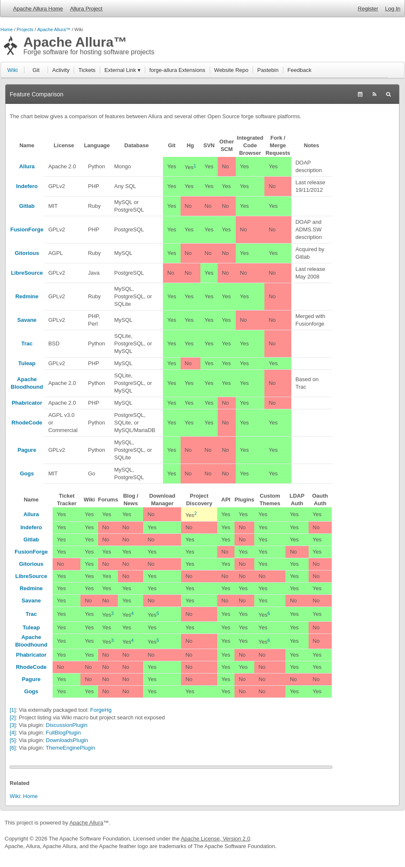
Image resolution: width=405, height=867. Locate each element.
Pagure (27, 450)
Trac (26, 343)
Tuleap (26, 363)
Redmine (26, 296)
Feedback (300, 70)
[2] (13, 717)
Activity (60, 70)
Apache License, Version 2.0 (215, 838)
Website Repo (231, 70)
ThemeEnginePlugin (70, 748)
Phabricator (27, 403)
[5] (13, 740)
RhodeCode (26, 422)
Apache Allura (86, 822)
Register (368, 8)
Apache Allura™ (53, 29)
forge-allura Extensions (177, 70)
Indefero (26, 186)
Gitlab (27, 206)
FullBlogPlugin (63, 732)
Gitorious (27, 253)
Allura (27, 166)
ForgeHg (101, 710)
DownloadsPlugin (67, 740)
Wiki (12, 70)
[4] (13, 732)
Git (36, 70)
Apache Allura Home (38, 8)
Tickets (87, 70)
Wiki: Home (23, 796)
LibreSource (27, 273)
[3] (13, 725)
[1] (13, 710)
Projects (25, 29)
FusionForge (26, 229)
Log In (392, 8)
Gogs (27, 473)
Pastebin (268, 70)
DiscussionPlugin (67, 725)
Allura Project (86, 8)
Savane (27, 320)
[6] (13, 748)
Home (6, 29)
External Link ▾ (122, 70)
